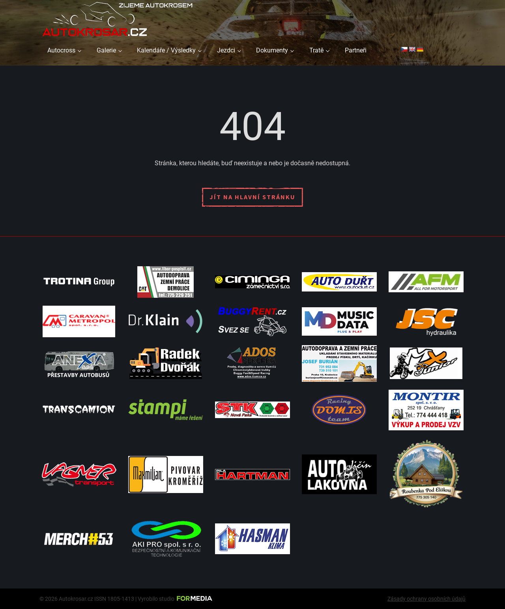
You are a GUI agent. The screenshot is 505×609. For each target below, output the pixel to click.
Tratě (316, 50)
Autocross (61, 50)
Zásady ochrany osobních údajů (426, 599)
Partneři (356, 50)
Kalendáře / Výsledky (166, 50)
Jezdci (226, 50)
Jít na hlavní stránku (252, 197)
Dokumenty (272, 50)
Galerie (106, 50)
